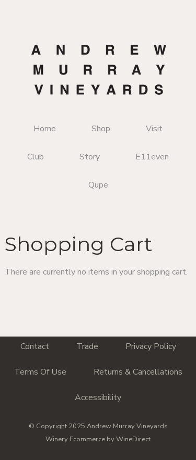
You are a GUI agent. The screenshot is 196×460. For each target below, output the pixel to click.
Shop (100, 128)
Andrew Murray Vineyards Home (98, 70)
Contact (34, 346)
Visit (154, 128)
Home (44, 128)
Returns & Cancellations (138, 372)
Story (89, 157)
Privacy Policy (150, 346)
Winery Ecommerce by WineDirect (98, 439)
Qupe (98, 185)
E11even (152, 157)
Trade (87, 346)
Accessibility (98, 397)
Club (35, 157)
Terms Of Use (40, 372)
